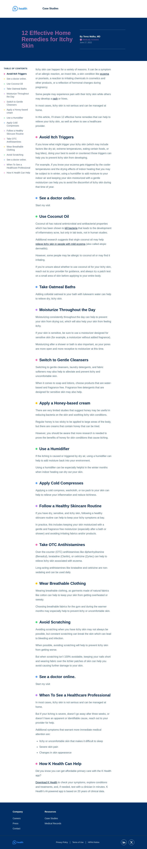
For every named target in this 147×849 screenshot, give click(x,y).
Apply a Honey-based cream (17, 111)
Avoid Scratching (15, 154)
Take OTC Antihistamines (14, 140)
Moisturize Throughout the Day (18, 95)
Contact (16, 828)
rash (55, 98)
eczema (104, 74)
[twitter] (131, 842)
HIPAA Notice (93, 842)
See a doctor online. (16, 78)
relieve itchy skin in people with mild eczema (60, 244)
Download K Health (46, 782)
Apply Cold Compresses (13, 124)
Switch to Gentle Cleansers (15, 103)
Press (15, 823)
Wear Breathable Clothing (15, 148)
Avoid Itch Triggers (17, 74)
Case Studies (50, 8)
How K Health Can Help (18, 172)
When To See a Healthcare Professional (18, 166)
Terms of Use (78, 842)
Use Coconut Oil (15, 84)
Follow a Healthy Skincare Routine (15, 132)
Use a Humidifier (15, 118)
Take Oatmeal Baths (17, 88)
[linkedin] (124, 842)
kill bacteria (71, 228)
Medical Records (53, 823)
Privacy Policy (62, 842)
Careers (17, 818)
